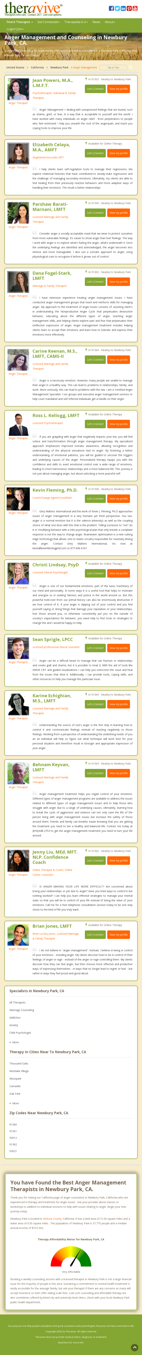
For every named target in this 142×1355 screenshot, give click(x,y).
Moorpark (15, 1078)
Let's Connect (95, 89)
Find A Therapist (20, 22)
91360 (13, 1124)
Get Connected (49, 22)
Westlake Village (19, 1071)
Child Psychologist (20, 1032)
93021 (13, 1151)
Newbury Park (59, 67)
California (37, 67)
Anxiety (13, 1025)
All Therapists (17, 1002)
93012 (13, 1137)
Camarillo (15, 1086)
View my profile (118, 89)
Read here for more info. (71, 1342)
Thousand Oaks (18, 1063)
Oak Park (14, 1093)
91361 (13, 1131)
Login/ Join (15, 29)
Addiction (15, 1017)
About (110, 22)
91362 (13, 1144)
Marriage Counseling (21, 1010)
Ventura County (52, 1218)
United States (15, 67)
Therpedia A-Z (76, 22)
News (96, 22)
